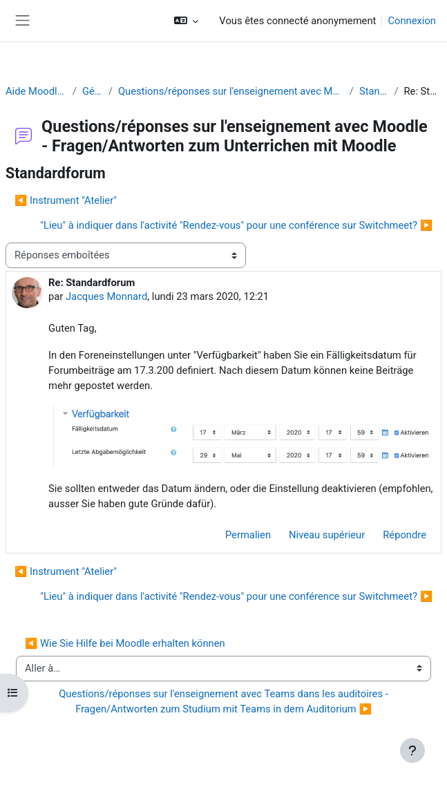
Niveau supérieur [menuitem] (327, 535)
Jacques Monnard (106, 296)
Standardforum (373, 91)
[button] (186, 20)
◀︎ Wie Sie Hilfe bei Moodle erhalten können (125, 643)
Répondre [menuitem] (404, 535)
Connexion (412, 21)
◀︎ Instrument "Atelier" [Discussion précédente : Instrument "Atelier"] (66, 200)
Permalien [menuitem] (248, 535)
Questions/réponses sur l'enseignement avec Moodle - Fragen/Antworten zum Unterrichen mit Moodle (231, 91)
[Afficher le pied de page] (412, 750)
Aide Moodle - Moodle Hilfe (36, 91)
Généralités (92, 91)
